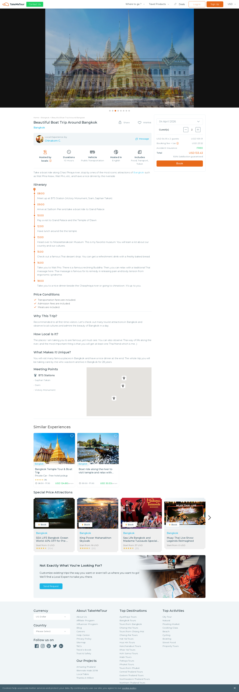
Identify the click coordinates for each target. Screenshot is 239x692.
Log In (196, 4)
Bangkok (138, 172)
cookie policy (129, 689)
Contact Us (35, 4)
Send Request (51, 586)
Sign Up (215, 4)
